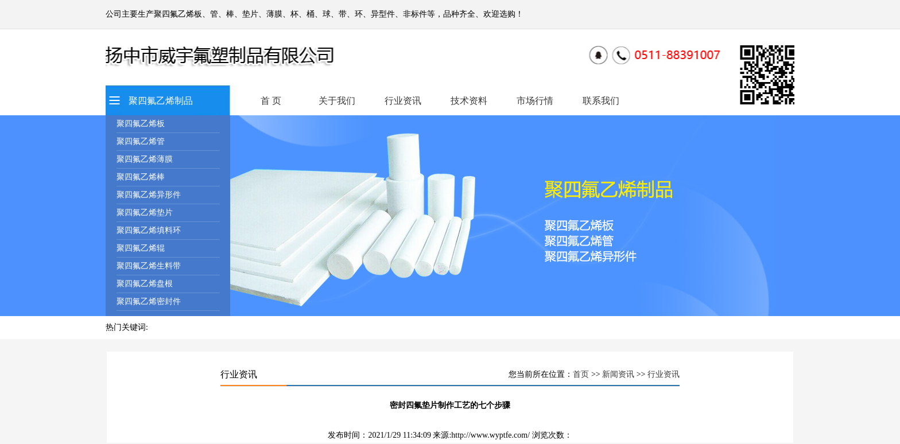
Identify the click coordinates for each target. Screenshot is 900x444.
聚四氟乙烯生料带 (149, 266)
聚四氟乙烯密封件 (149, 301)
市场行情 (535, 101)
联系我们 (601, 101)
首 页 (271, 101)
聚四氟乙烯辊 (141, 248)
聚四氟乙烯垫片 (145, 212)
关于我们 (337, 101)
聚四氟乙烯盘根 (145, 283)
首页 (581, 374)
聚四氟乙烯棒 (141, 177)
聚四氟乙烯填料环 (149, 230)
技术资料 (469, 101)
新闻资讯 (618, 374)
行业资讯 (403, 101)
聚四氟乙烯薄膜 (145, 159)
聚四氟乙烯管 (141, 141)
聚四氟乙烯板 (141, 123)
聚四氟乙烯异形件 (149, 194)
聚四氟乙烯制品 (161, 101)
